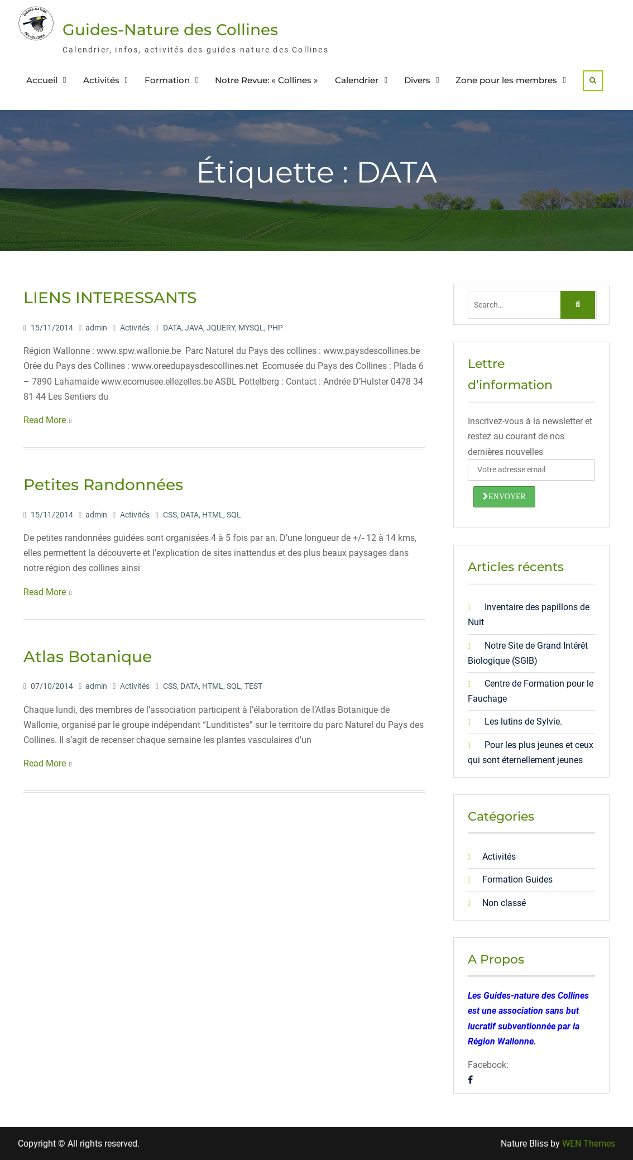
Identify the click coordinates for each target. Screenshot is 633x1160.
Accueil (41, 80)
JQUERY (221, 327)
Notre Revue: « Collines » (266, 80)
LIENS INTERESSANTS (109, 297)
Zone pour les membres (506, 80)
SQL (234, 514)
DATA (172, 327)
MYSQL (251, 327)
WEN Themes (588, 1143)
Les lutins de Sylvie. (523, 721)
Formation (167, 80)
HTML (212, 514)
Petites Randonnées (103, 484)
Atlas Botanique (87, 656)
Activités (101, 80)
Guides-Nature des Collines (170, 29)
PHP (275, 327)
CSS (170, 514)
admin (96, 327)
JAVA (194, 327)
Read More (44, 420)
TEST (253, 686)
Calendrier (356, 80)
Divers (417, 80)
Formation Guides (517, 879)
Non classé (504, 903)
